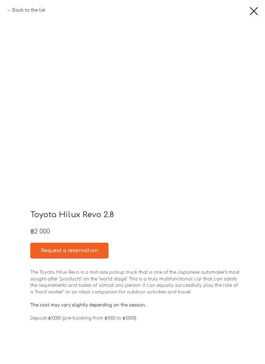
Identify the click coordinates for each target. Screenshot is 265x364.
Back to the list (28, 10)
